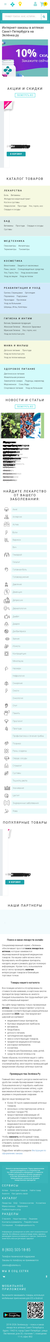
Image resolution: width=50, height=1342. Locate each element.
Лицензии (33, 1219)
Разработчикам (31, 1222)
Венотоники (9, 265)
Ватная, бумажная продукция (17, 323)
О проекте (6, 1219)
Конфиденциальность (25, 1225)
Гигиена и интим (18, 318)
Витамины (15, 195)
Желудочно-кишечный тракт (17, 199)
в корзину (18, 154)
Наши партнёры (20, 1219)
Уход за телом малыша (14, 357)
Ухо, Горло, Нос (11, 272)
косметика (13, 261)
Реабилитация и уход (22, 288)
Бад (7, 221)
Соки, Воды (24, 384)
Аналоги (5, 1194)
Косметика (41, 1203)
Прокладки (9, 300)
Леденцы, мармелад (34, 381)
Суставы (8, 229)
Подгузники (22, 296)
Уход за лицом (10, 276)
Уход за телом (26, 276)
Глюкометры (10, 246)
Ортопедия (30, 293)
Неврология (9, 206)
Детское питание (12, 350)
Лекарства (13, 190)
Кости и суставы (12, 202)
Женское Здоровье (31, 327)
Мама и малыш (16, 345)
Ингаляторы (24, 246)
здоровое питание (20, 369)
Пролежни (21, 300)
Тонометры (24, 249)
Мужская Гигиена (12, 330)
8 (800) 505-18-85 (16, 1249)
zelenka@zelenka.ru (11, 1265)
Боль (6, 195)
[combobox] (21, 16)
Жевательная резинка (14, 377)
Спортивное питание (13, 388)
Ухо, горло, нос (36, 206)
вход (36, 4)
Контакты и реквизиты (12, 1222)
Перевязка (9, 296)
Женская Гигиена (12, 327)
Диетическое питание (14, 374)
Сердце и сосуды (12, 209)
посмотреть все (25, 95)
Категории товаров (18, 1190)
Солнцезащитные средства (31, 269)
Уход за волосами (29, 272)
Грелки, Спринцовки (13, 293)
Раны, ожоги (9, 269)
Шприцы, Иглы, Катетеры (15, 307)
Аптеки (5, 1190)
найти (44, 16)
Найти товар (35, 1190)
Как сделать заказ (20, 1194)
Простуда (22, 206)
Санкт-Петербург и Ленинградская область (21, 4)
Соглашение (7, 1225)
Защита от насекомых (27, 265)
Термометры (10, 249)
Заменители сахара (13, 381)
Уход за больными (12, 303)
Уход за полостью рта (14, 334)
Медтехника (14, 241)
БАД (15, 1203)
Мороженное (10, 384)
